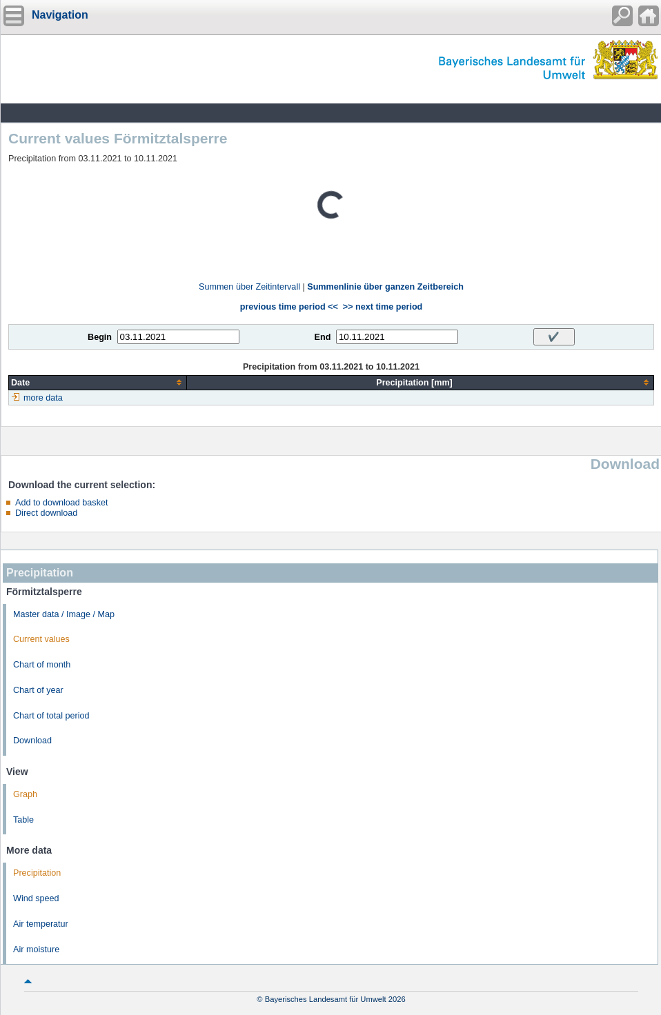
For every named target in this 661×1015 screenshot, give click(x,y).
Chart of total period (51, 716)
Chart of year (38, 690)
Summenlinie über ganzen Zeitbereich (385, 287)
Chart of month (41, 665)
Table (23, 820)
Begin (100, 337)
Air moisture (36, 949)
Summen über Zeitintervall (249, 287)
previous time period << (289, 307)
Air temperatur (40, 924)
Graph (25, 794)
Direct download (46, 513)
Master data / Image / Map (64, 614)
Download (32, 740)
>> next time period (382, 307)
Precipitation (37, 873)
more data (43, 398)
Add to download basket (61, 503)
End (323, 337)
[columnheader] (98, 382)
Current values (41, 639)
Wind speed (36, 898)
